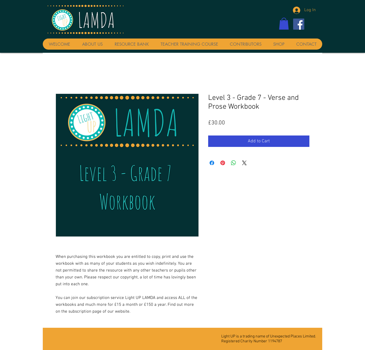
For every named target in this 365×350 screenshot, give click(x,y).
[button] (284, 24)
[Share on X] (244, 162)
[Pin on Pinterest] (222, 162)
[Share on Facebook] (211, 162)
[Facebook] (298, 24)
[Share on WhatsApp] (233, 162)
